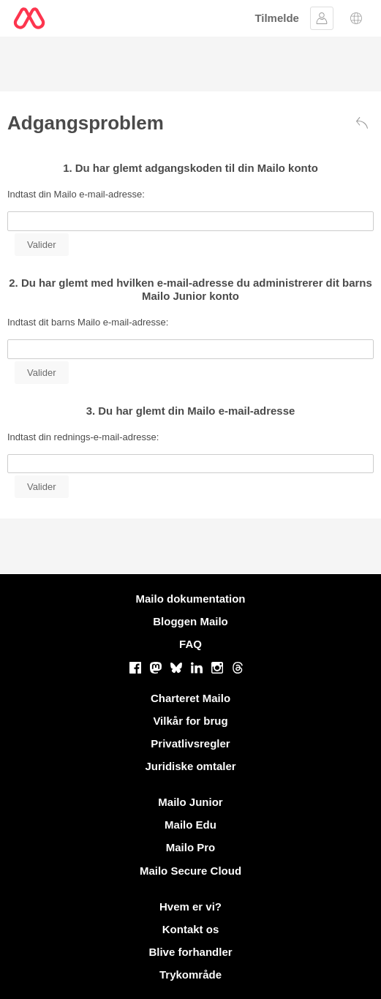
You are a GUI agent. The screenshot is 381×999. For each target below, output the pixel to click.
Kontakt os (190, 929)
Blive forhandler (190, 952)
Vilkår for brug (190, 721)
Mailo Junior (190, 802)
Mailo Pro (191, 847)
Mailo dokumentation (191, 598)
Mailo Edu (190, 824)
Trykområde (190, 974)
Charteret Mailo (190, 698)
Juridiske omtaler (190, 766)
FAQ (190, 644)
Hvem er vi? (190, 906)
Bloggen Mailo (190, 621)
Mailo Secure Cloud (190, 870)
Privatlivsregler (190, 743)
